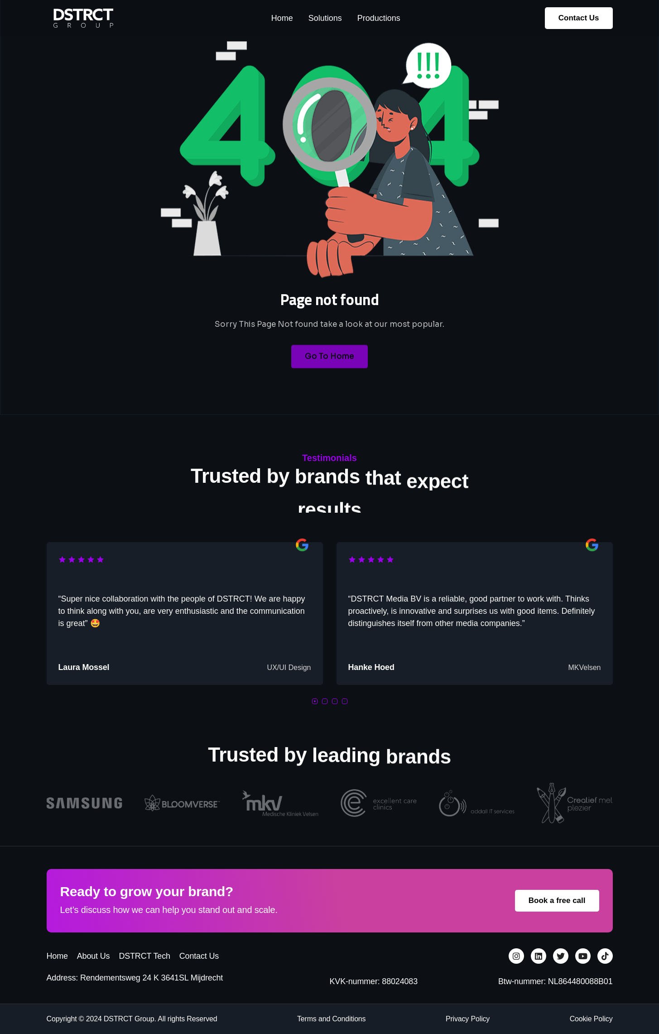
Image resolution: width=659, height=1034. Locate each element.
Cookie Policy (591, 1019)
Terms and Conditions (331, 1019)
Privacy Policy (468, 1019)
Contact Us (199, 956)
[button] (314, 701)
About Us (93, 956)
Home (57, 956)
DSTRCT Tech (144, 956)
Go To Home (329, 369)
